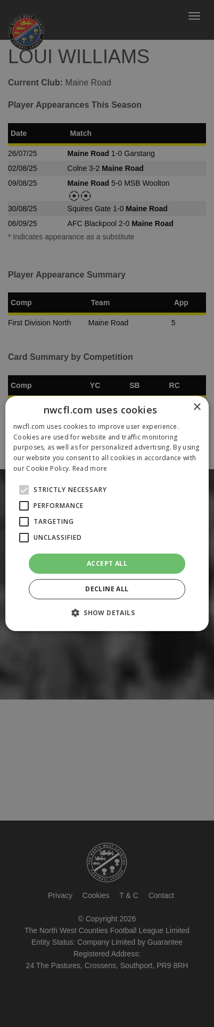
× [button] (197, 407)
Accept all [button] (107, 563)
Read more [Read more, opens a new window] (90, 468)
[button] (107, 612)
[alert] (107, 513)
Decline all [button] (106, 588)
